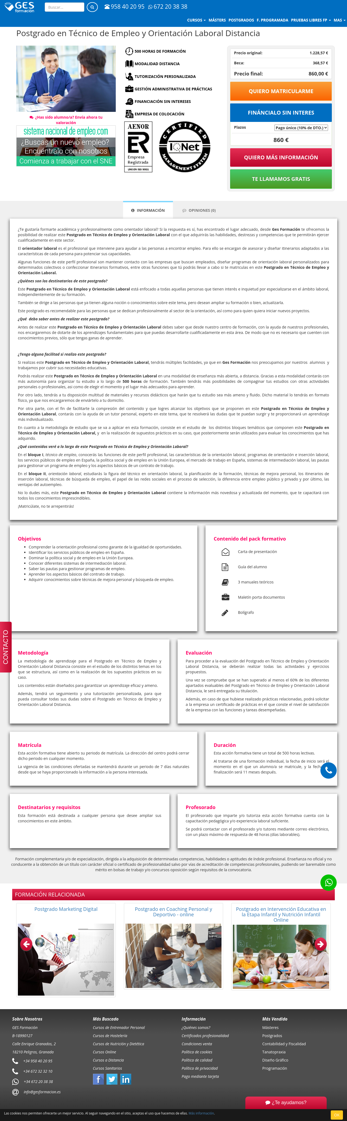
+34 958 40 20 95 (37, 1060)
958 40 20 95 (124, 6)
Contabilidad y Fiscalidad (284, 1043)
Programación (274, 1068)
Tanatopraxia (274, 1051)
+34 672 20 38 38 (38, 1081)
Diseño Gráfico (275, 1060)
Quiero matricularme (281, 91)
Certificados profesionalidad (205, 1035)
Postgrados (272, 1035)
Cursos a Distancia (108, 1060)
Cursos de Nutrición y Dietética (118, 1043)
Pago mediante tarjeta (200, 1076)
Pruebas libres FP (311, 20)
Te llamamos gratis (281, 178)
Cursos (196, 20)
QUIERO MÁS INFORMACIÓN (281, 157)
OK (336, 1114)
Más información (201, 1113)
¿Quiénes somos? (196, 1027)
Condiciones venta (197, 1043)
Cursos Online (104, 1051)
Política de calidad (197, 1060)
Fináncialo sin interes (281, 112)
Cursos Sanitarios (107, 1068)
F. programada (272, 20)
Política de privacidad (200, 1068)
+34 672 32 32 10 (37, 1071)
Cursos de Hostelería (110, 1035)
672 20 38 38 (167, 6)
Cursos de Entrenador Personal (119, 1027)
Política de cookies (197, 1051)
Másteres (270, 1027)
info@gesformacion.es (42, 1091)
